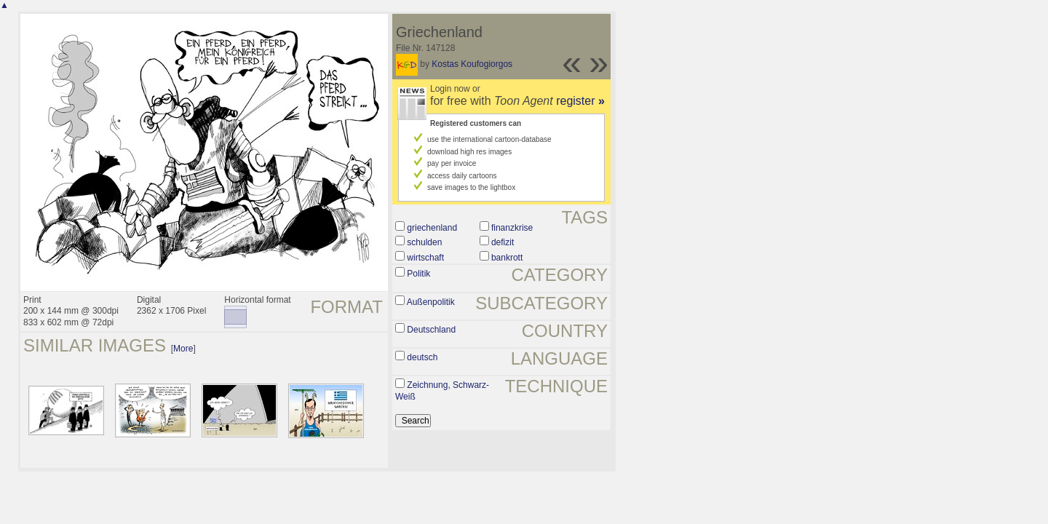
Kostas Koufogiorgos (472, 64)
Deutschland (431, 330)
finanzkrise (512, 228)
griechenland (432, 228)
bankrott (507, 258)
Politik (418, 274)
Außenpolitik (431, 302)
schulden (424, 242)
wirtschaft (425, 258)
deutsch (422, 357)
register (580, 101)
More (183, 349)
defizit (502, 242)
